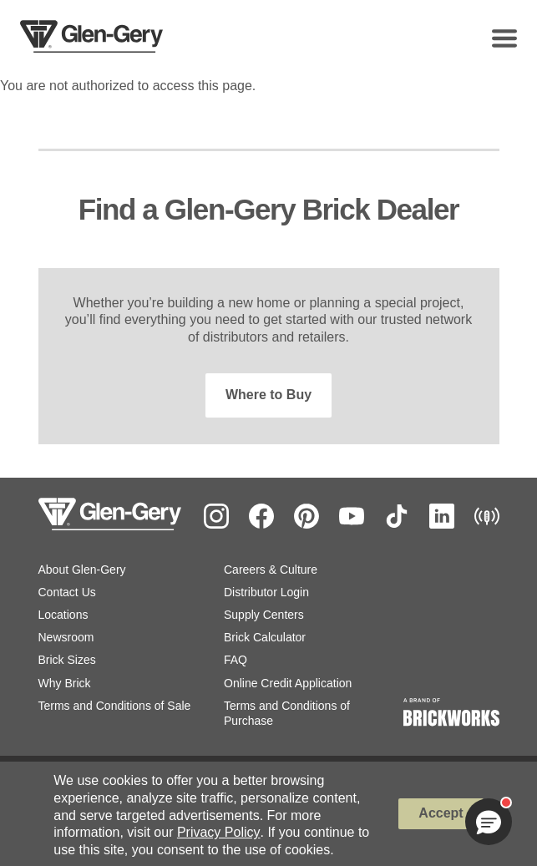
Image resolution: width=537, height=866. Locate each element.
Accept (440, 813)
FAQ (235, 659)
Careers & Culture (270, 569)
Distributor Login (266, 592)
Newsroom (66, 637)
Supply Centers (264, 614)
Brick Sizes (67, 659)
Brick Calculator (265, 637)
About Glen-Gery (82, 569)
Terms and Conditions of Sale (114, 705)
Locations (63, 614)
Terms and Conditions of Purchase (287, 713)
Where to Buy (268, 394)
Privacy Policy (219, 832)
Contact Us (67, 592)
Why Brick (64, 683)
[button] (488, 821)
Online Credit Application (288, 683)
